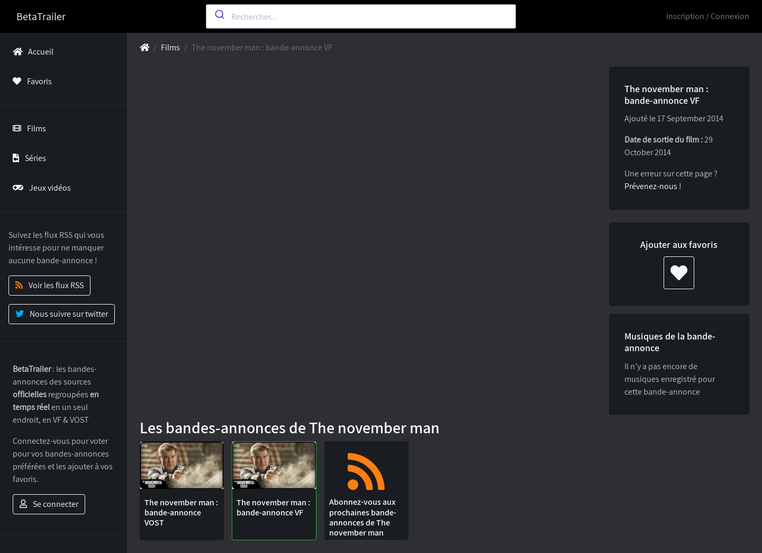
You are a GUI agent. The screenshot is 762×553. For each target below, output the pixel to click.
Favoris (30, 81)
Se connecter (49, 504)
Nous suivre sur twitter (61, 313)
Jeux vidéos (39, 187)
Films (27, 128)
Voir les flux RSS (49, 285)
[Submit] (218, 14)
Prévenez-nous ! (653, 186)
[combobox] (361, 16)
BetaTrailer (41, 16)
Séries (27, 158)
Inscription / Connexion (707, 16)
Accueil (30, 51)
